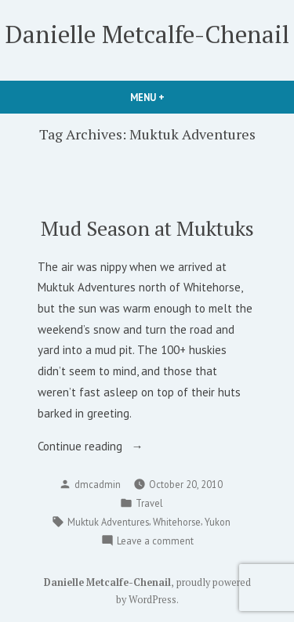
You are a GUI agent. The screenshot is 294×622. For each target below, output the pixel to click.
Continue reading (104, 446)
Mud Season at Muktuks (147, 228)
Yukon (217, 521)
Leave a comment (155, 540)
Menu (174, 97)
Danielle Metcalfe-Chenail (147, 34)
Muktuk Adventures (108, 521)
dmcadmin (97, 484)
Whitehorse (177, 521)
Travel (149, 503)
